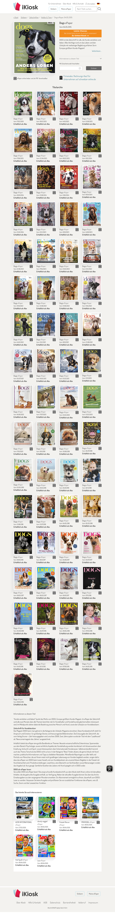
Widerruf (82, 902)
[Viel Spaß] (24, 845)
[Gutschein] (68, 68)
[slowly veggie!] (46, 807)
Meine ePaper (66, 9)
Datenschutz (55, 902)
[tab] (80, 63)
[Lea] (46, 846)
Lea (41, 860)
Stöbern (53, 9)
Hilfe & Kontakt (78, 3)
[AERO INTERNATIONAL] (24, 807)
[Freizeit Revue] (68, 807)
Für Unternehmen (54, 3)
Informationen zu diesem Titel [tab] (69, 59)
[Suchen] (99, 9)
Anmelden (90, 4)
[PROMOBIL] (90, 807)
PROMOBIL (88, 822)
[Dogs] (23, 103)
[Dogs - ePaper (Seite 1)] (35, 47)
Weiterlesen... (97, 51)
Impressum (93, 902)
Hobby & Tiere (46, 17)
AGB (45, 902)
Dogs (18, 119)
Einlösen (94, 68)
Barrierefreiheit (69, 902)
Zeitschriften (34, 17)
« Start (16, 17)
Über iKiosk (67, 3)
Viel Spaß (21, 860)
